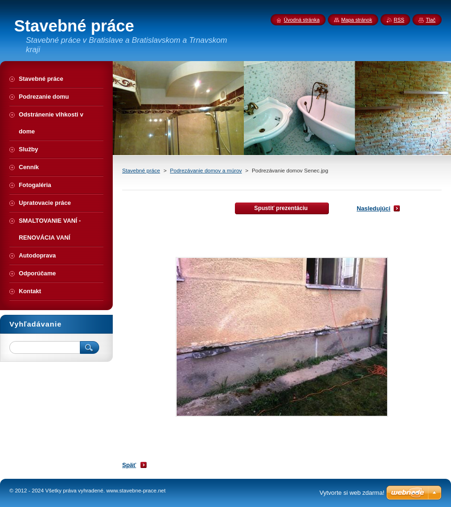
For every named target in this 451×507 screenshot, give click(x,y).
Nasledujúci (373, 208)
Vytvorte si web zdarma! (351, 492)
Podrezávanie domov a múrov (206, 170)
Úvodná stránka (301, 20)
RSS (399, 20)
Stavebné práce (141, 170)
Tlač (430, 20)
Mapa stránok (356, 20)
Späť (129, 464)
